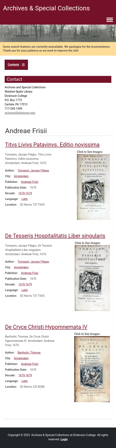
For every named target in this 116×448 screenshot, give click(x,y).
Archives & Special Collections (46, 8)
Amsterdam (21, 176)
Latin (24, 199)
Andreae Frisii (29, 182)
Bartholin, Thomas (29, 352)
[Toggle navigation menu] (109, 20)
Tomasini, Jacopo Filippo (33, 170)
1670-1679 (25, 193)
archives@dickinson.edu (20, 112)
